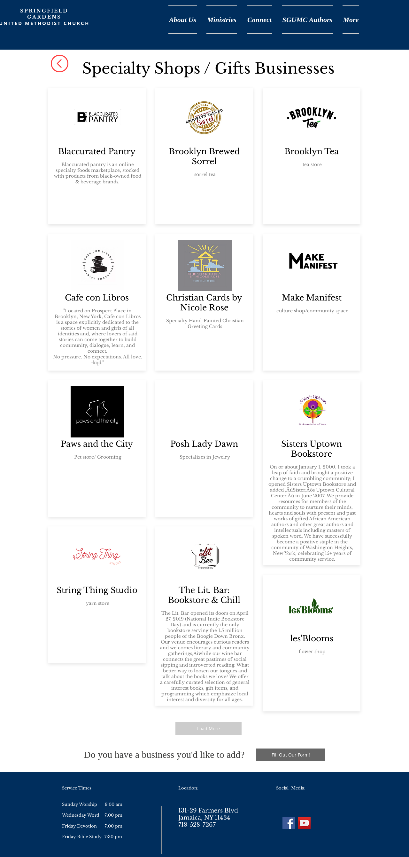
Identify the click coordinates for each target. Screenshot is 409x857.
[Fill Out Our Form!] (290, 755)
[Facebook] (288, 823)
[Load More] (208, 728)
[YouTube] (304, 823)
